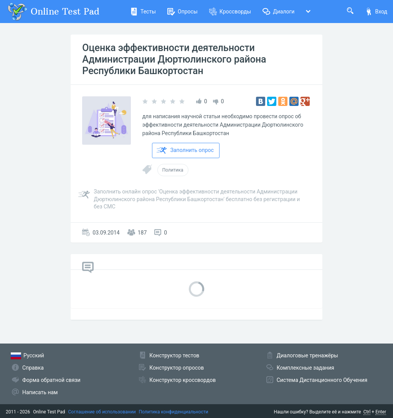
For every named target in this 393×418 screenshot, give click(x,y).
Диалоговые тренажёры (307, 355)
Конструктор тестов (174, 355)
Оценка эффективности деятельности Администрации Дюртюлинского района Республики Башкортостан (174, 59)
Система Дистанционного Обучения (322, 380)
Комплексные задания (305, 368)
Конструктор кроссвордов (182, 380)
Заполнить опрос (185, 150)
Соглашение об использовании (102, 412)
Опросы (182, 11)
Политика (172, 170)
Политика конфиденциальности (173, 412)
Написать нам (40, 392)
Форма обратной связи (51, 380)
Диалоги (278, 11)
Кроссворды (230, 11)
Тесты (143, 11)
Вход (376, 11)
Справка (33, 368)
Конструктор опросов (176, 368)
